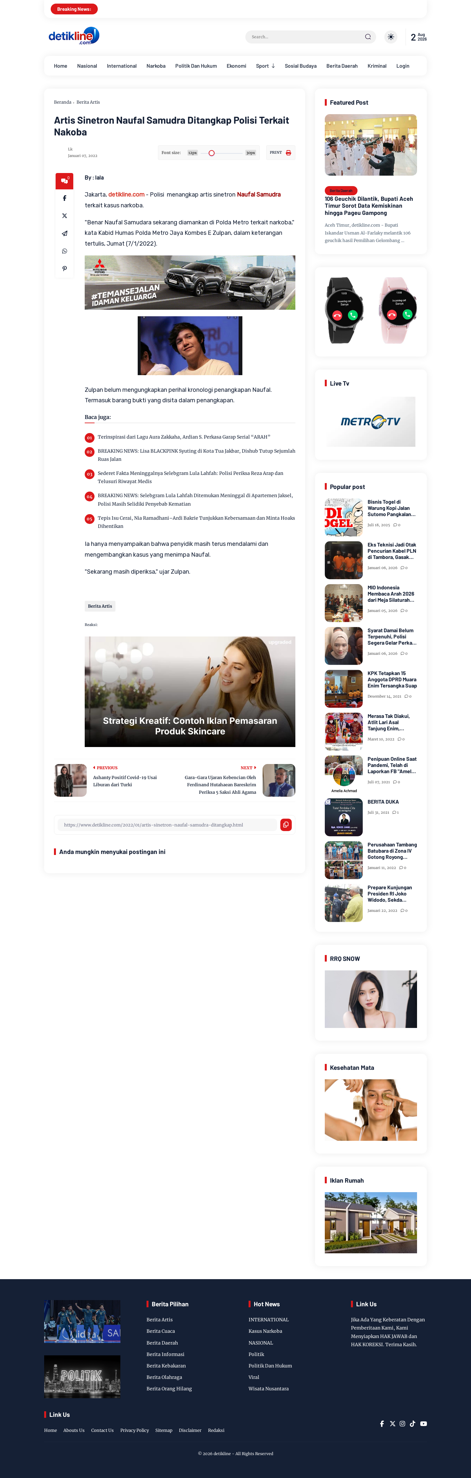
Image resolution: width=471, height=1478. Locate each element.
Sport (262, 65)
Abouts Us (74, 1430)
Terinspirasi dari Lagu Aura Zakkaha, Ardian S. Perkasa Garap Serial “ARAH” (184, 437)
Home (60, 65)
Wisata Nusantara (269, 1389)
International (122, 65)
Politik (256, 1354)
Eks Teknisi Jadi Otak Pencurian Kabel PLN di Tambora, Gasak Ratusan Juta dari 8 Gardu (392, 550)
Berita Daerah (342, 65)
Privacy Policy (134, 1430)
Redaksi (216, 1430)
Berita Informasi (165, 1354)
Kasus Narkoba (265, 1331)
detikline (222, 1453)
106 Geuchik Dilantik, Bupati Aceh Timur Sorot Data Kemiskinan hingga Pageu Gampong (369, 205)
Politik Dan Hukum (196, 65)
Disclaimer (190, 1430)
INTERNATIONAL (269, 1320)
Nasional (87, 65)
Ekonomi (236, 65)
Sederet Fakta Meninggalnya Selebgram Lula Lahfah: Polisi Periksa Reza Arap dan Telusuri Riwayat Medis (190, 477)
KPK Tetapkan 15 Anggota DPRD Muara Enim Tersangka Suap (392, 679)
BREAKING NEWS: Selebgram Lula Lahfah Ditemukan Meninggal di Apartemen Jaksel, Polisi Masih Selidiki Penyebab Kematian (195, 500)
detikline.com (126, 194)
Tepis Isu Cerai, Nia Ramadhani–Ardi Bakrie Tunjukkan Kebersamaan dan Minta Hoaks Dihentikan (196, 522)
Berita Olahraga (164, 1377)
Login (403, 65)
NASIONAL (261, 1343)
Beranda (62, 102)
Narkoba (156, 65)
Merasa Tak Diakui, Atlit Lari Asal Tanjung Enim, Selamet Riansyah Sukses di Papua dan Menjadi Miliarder (391, 722)
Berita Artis (88, 102)
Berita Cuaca (161, 1331)
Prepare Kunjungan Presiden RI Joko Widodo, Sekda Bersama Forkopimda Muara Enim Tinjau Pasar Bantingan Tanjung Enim (392, 893)
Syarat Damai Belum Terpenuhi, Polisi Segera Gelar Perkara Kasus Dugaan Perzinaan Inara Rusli (392, 636)
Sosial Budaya (301, 65)
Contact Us (102, 1430)
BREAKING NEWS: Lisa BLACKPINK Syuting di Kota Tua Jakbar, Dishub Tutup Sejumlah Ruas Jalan (196, 455)
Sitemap (163, 1430)
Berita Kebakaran (166, 1366)
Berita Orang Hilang (169, 1389)
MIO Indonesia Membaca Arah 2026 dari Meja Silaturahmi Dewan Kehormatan (391, 593)
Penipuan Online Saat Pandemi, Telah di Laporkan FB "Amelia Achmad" (392, 765)
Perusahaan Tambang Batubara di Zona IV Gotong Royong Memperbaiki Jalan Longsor (392, 850)
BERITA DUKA (383, 801)
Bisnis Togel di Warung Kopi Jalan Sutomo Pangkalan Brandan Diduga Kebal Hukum (389, 507)
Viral (254, 1377)
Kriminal (377, 65)
